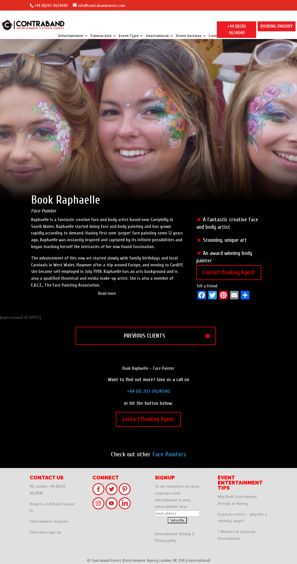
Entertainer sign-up (45, 532)
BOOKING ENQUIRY (276, 26)
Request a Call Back (45, 504)
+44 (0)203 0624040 (51, 5)
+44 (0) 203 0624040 (148, 391)
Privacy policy (165, 540)
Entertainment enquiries (49, 521)
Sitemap (185, 534)
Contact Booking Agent (229, 272)
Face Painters (169, 454)
